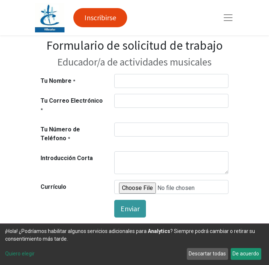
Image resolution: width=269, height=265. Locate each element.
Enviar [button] (130, 208)
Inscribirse (100, 17)
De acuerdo (246, 254)
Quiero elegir (20, 254)
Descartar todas (207, 254)
